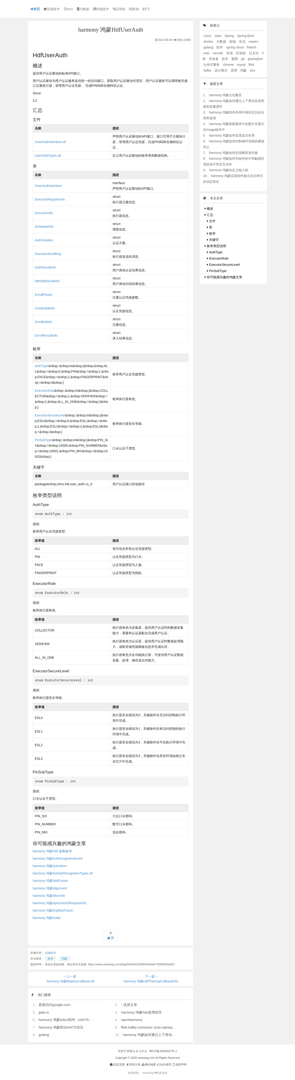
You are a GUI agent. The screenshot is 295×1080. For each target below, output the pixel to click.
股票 (235, 59)
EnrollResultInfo (46, 335)
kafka (208, 70)
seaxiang (148, 1072)
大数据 (83, 9)
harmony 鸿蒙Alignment (50, 888)
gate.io (43, 1012)
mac (207, 53)
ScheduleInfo (44, 226)
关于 (146, 9)
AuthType (41, 366)
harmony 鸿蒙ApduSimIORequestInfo (59, 903)
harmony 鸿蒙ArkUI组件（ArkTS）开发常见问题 (75, 1020)
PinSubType (43, 440)
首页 (35, 9)
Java (218, 36)
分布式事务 (212, 64)
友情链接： (135, 1072)
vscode (218, 53)
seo (252, 70)
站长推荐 (163, 1064)
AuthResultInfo (45, 267)
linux (68, 9)
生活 (242, 41)
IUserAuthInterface (48, 186)
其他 (134, 9)
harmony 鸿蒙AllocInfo (49, 896)
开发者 (214, 59)
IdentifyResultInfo (47, 281)
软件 (50, 958)
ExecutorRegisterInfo (50, 199)
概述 (209, 208)
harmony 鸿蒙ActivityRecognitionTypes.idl (63, 873)
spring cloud (235, 47)
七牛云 (143, 1051)
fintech (251, 47)
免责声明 (179, 1064)
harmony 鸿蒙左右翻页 (225, 95)
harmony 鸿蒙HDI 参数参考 (52, 851)
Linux (208, 36)
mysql (241, 64)
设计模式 (221, 70)
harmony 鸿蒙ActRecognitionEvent (58, 858)
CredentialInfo (45, 308)
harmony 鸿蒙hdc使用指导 (141, 1012)
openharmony (131, 1020)
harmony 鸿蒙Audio (47, 918)
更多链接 (160, 1072)
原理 (234, 70)
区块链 (119, 9)
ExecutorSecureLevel (50, 415)
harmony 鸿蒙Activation (50, 866)
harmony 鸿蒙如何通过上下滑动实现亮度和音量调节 (163, 1035)
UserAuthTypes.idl (48, 155)
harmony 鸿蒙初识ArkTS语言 (60, 1027)
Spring (229, 36)
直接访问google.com (54, 1005)
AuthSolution (44, 240)
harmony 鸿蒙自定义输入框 (228, 170)
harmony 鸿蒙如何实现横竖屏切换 (233, 153)
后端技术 (52, 9)
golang (43, 1035)
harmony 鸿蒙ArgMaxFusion (53, 910)
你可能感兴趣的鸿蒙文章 (223, 277)
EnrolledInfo (43, 322)
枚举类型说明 (215, 246)
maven (253, 41)
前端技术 (101, 9)
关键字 (213, 240)
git (243, 59)
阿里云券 (133, 1064)
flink (251, 64)
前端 (233, 41)
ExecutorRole (44, 390)
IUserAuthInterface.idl (50, 142)
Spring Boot (245, 36)
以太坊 (254, 53)
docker (209, 41)
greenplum (255, 59)
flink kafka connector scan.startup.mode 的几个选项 (160, 1027)
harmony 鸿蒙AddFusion (50, 881)
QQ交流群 (117, 1064)
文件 (211, 221)
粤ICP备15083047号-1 (163, 1051)
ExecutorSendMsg (48, 254)
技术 (225, 59)
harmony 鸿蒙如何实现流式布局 (232, 135)
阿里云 (131, 1051)
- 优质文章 (129, 1005)
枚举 (211, 233)
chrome (229, 64)
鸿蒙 (64, 958)
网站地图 (148, 1064)
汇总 (209, 215)
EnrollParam (44, 294)
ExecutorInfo (44, 213)
